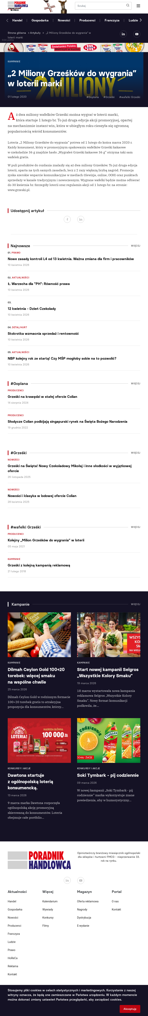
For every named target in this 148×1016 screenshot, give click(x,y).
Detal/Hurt (19, 327)
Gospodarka (40, 20)
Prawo (16, 252)
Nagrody (82, 909)
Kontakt (12, 974)
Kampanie (14, 559)
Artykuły (35, 33)
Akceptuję (130, 1009)
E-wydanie (83, 925)
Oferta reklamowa (87, 901)
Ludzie (133, 20)
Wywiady (47, 909)
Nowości (64, 20)
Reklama (13, 966)
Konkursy (48, 917)
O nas (115, 901)
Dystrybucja (84, 917)
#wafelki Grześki (129, 97)
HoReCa (13, 958)
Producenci (87, 20)
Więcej (135, 245)
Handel (17, 20)
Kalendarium (50, 901)
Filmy (45, 925)
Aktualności (20, 277)
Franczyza (112, 20)
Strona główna (17, 33)
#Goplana (93, 97)
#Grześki (109, 97)
